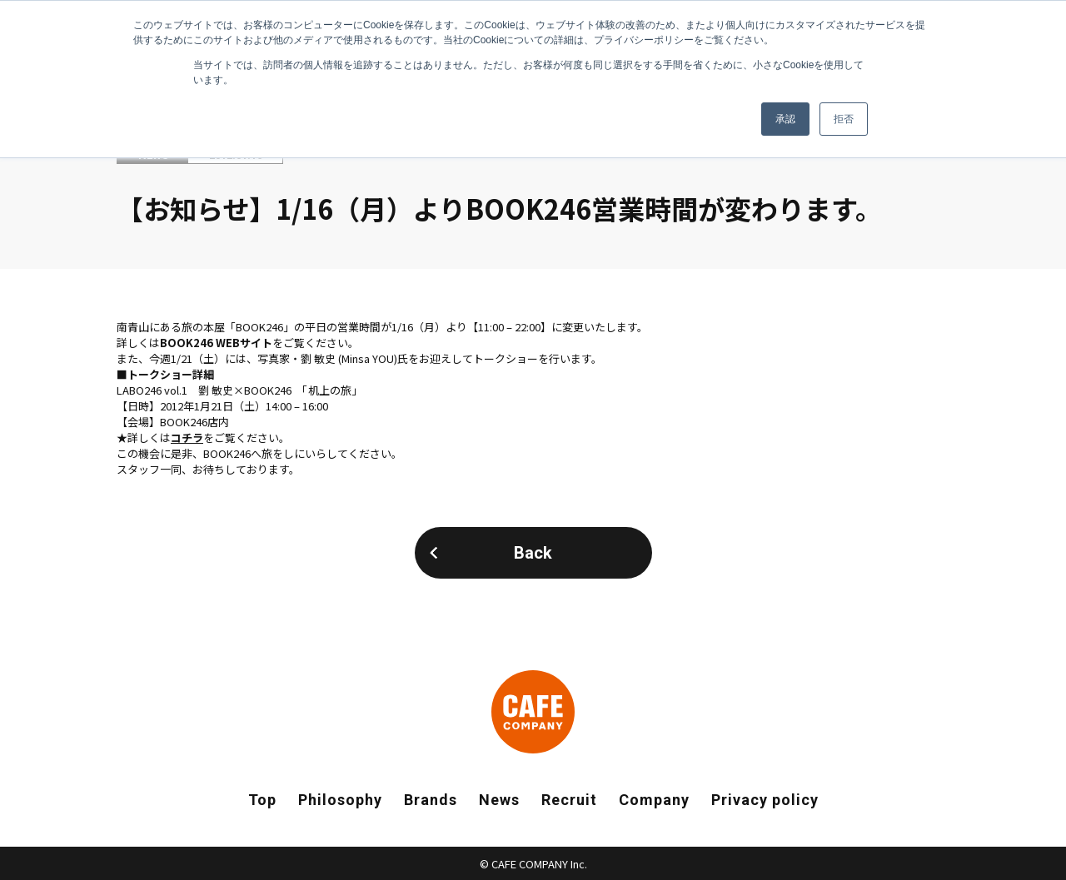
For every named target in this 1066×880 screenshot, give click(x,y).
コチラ (187, 437)
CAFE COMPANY (533, 711)
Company (654, 799)
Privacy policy (765, 799)
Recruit (569, 799)
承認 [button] (785, 119)
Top (262, 799)
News (499, 799)
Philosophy (340, 799)
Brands (430, 799)
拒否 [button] (844, 119)
